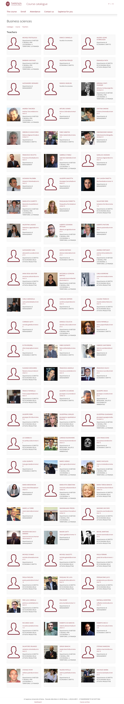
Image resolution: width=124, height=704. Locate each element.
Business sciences (19, 21)
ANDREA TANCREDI (28, 109)
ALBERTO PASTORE (103, 225)
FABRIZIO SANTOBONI (104, 345)
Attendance (35, 11)
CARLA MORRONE (102, 273)
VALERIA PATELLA (65, 670)
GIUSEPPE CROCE (102, 391)
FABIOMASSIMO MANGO (105, 132)
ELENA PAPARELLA (102, 322)
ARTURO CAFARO (65, 109)
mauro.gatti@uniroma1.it (68, 534)
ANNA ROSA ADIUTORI (29, 273)
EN (113, 4)
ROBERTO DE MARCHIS (67, 623)
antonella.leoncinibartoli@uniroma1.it (67, 279)
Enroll (23, 11)
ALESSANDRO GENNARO (30, 83)
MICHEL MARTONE (103, 532)
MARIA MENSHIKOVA (29, 485)
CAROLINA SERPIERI (66, 299)
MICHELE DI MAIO (28, 554)
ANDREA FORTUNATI (103, 250)
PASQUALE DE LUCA (66, 577)
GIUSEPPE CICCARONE (67, 391)
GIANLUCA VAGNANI (103, 155)
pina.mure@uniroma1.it (67, 603)
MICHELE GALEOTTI (66, 554)
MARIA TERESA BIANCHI (104, 485)
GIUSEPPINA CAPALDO (67, 414)
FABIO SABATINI (65, 132)
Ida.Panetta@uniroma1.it (105, 181)
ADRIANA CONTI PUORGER (102, 84)
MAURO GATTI (64, 532)
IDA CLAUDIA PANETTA (104, 178)
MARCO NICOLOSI (102, 461)
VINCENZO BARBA (102, 670)
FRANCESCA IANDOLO (67, 368)
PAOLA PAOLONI (27, 577)
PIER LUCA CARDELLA (29, 600)
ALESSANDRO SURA (28, 250)
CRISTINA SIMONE (102, 109)
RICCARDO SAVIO (28, 623)
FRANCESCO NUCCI (103, 368)
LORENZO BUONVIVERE (67, 438)
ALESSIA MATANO (65, 250)
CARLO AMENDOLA (28, 299)
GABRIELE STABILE (65, 155)
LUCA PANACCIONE (103, 438)
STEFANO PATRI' (27, 670)
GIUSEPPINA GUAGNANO (105, 414)
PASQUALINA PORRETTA (67, 201)
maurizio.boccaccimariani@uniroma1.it (30, 537)
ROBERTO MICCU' (102, 623)
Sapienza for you (65, 11)
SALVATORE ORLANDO (29, 646)
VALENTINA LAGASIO (29, 225)
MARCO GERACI (65, 461)
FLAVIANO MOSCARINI (29, 368)
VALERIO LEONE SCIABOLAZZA (102, 38)
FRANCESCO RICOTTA (29, 155)
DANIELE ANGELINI (66, 83)
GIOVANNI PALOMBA (29, 178)
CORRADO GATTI (27, 322)
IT (108, 4)
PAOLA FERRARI (102, 554)
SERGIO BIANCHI (65, 646)
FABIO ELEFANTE (65, 345)
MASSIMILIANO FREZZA (67, 508)
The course (12, 11)
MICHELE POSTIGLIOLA (29, 38)
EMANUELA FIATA (102, 60)
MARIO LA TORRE (28, 508)
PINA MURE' (63, 600)
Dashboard (38, 702)
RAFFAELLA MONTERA (104, 600)
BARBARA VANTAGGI (29, 60)
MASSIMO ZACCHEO (103, 508)
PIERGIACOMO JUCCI (103, 577)
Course (18, 27)
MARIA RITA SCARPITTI (29, 201)
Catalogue (10, 27)
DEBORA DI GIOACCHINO (30, 132)
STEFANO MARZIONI (103, 646)
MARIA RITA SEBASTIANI (67, 485)
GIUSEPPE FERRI (27, 414)
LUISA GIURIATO (27, 461)
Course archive (85, 702)
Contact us (49, 11)
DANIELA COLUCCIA (66, 322)
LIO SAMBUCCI (27, 438)
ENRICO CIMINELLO (66, 38)
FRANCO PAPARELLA (28, 391)
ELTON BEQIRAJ (27, 345)
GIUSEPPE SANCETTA (66, 178)
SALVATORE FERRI (102, 201)
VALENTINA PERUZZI (66, 60)
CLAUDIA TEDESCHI (103, 299)
